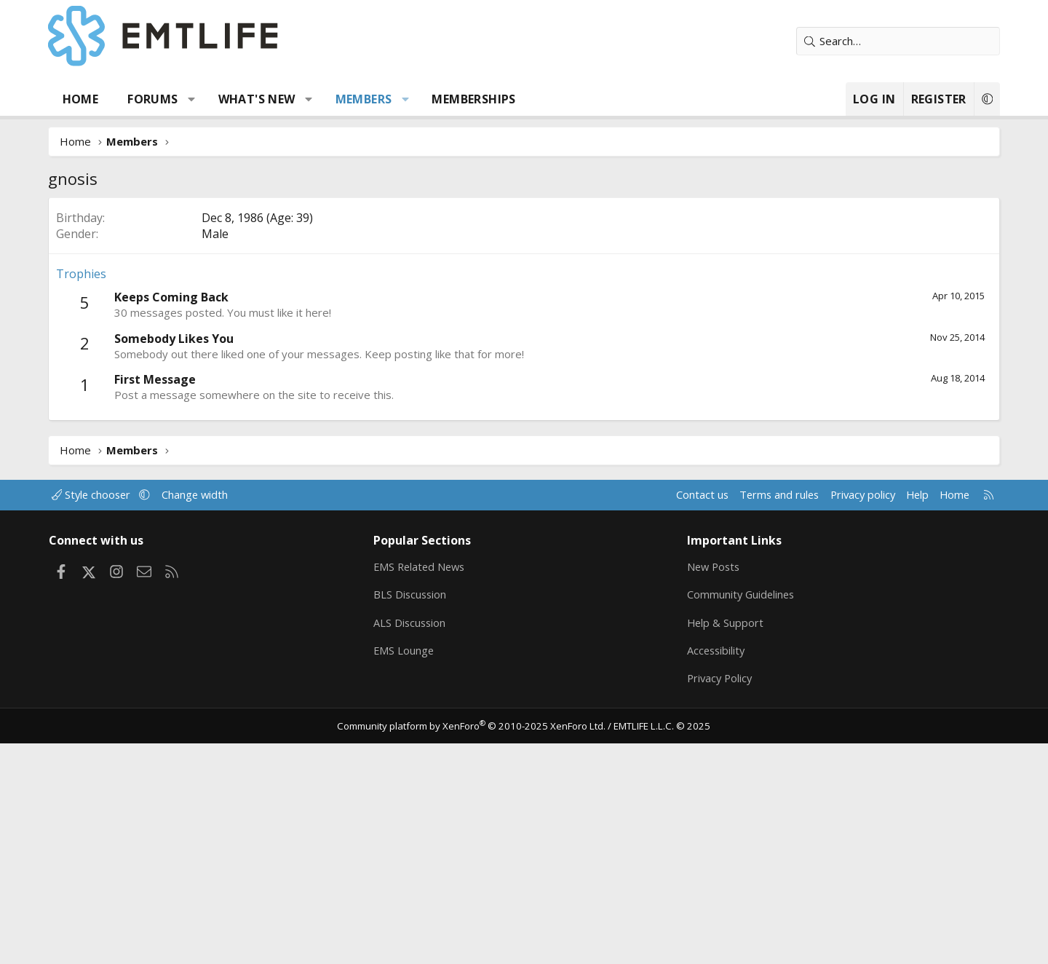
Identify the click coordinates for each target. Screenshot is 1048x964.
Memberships (488, 99)
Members (377, 99)
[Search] (884, 41)
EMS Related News (427, 785)
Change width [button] (216, 713)
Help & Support (721, 841)
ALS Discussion (416, 841)
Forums (167, 99)
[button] (206, 99)
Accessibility (712, 870)
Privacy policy (841, 713)
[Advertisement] (524, 306)
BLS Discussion (416, 813)
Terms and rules (754, 713)
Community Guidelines (737, 813)
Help (898, 713)
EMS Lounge (410, 870)
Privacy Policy (716, 898)
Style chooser (111, 713)
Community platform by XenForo (475, 946)
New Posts (710, 785)
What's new (270, 99)
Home (94, 99)
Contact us (675, 713)
